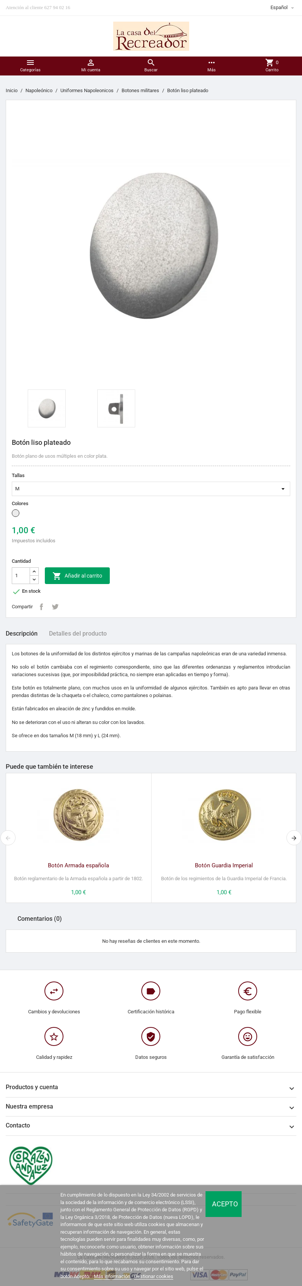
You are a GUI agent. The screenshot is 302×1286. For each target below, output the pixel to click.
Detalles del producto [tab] (78, 633)
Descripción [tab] (22, 633)
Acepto (225, 1204)
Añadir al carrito (77, 576)
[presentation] (8, 837)
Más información (112, 1276)
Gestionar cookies (153, 1276)
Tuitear (55, 606)
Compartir (41, 606)
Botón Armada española (78, 865)
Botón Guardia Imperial (224, 865)
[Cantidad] (21, 575)
